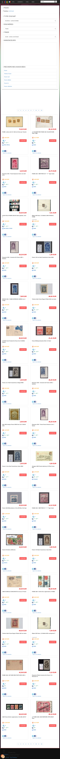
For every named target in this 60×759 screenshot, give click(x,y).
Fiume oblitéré (7, 80)
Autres (5, 562)
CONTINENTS (20, 2)
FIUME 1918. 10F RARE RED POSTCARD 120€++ (14, 675)
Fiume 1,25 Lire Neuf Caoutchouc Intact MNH (43, 257)
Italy (5, 437)
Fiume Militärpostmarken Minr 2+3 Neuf (41, 340)
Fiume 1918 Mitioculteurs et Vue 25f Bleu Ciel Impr (14, 508)
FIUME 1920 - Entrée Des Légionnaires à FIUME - (43, 591)
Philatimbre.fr (6, 754)
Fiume (5, 70)
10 (41, 110)
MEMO (32, 2)
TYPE (13, 2)
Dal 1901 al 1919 (8, 228)
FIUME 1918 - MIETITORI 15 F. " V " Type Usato (43, 173)
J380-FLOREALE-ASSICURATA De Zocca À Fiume (14, 591)
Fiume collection (8, 86)
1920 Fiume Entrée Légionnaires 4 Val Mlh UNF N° (14, 717)
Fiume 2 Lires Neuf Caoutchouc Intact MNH (12, 466)
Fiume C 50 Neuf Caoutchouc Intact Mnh (41, 549)
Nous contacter (6, 757)
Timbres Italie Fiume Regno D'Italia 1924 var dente (44, 299)
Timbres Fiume (7, 73)
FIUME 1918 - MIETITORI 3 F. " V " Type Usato (43, 508)
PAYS (27, 2)
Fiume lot (6, 83)
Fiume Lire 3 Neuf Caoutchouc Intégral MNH (13, 382)
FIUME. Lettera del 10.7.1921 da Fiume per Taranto (14, 132)
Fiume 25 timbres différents (9, 549)
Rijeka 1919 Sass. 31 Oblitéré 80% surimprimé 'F (43, 633)
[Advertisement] (30, 54)
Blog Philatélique (13, 757)
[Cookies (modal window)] (2, 756)
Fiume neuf (7, 76)
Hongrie (36, 479)
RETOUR (11, 11)
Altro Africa (7, 144)
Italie (35, 144)
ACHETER (23, 140)
